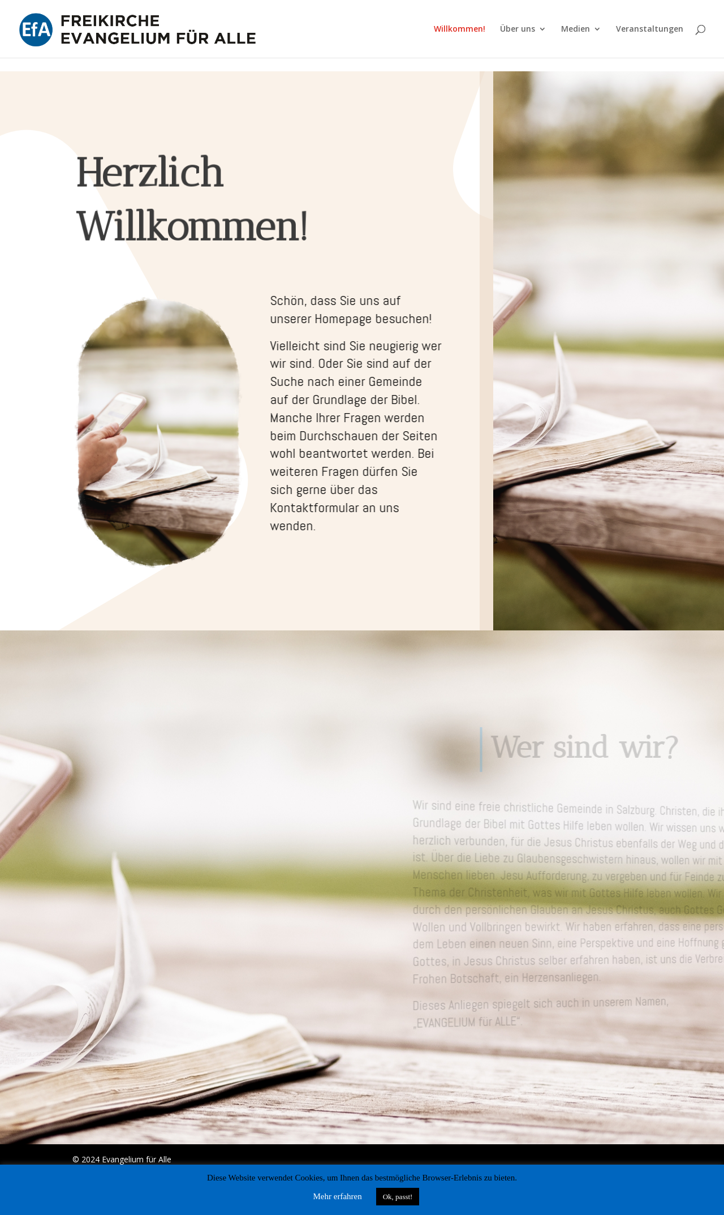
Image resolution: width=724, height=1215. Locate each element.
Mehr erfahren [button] (337, 1196)
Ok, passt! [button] (398, 1196)
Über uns (517, 29)
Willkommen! (459, 29)
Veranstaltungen (649, 29)
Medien (575, 29)
